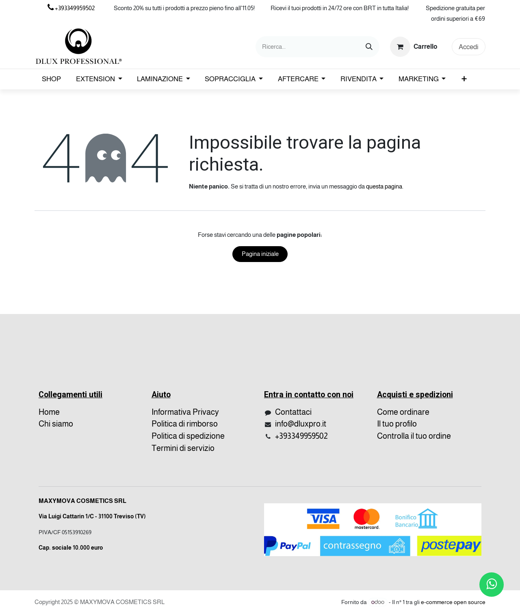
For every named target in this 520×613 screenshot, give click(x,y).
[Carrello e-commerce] (414, 46)
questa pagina (384, 186)
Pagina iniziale (260, 253)
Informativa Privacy (185, 411)
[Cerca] (369, 46)
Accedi (469, 47)
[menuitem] (52, 79)
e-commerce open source (453, 602)
